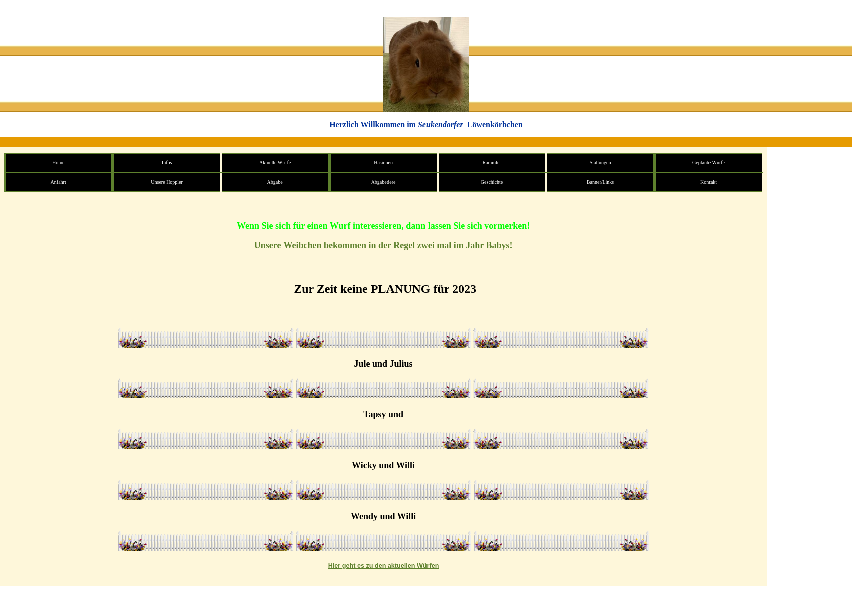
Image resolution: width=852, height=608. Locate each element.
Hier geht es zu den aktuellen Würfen (383, 565)
